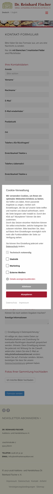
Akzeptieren (26, 294)
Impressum (24, 303)
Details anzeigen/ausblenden (22, 279)
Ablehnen (26, 286)
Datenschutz (11, 303)
